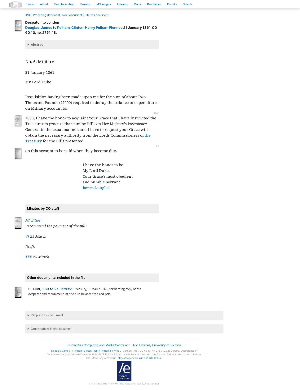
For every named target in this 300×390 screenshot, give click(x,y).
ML (28, 15)
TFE (28, 257)
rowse (85, 4)
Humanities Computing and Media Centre (96, 345)
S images (103, 4)
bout (44, 4)
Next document (72, 15)
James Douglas (96, 187)
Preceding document (46, 15)
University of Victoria (166, 345)
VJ (27, 236)
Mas (137, 4)
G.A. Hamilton (63, 289)
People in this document (47, 315)
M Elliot (32, 220)
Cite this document (96, 15)
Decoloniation (64, 4)
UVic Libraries (140, 345)
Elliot (45, 289)
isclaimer (154, 4)
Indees (122, 4)
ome (30, 4)
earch (187, 4)
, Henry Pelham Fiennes (89, 28)
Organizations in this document (52, 329)
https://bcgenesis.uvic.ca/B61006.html (140, 358)
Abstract (38, 44)
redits (172, 4)
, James (38, 28)
